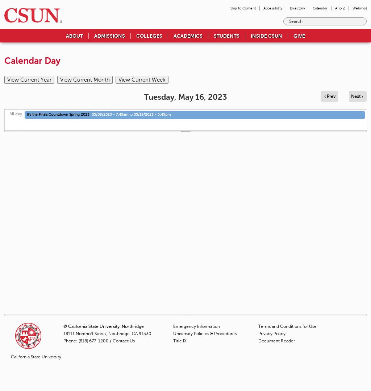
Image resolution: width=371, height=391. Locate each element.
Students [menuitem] (226, 36)
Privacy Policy (271, 333)
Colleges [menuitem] (149, 36)
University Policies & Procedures (205, 333)
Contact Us (124, 340)
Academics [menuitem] (188, 36)
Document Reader (276, 340)
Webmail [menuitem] (360, 8)
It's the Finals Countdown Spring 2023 (58, 114)
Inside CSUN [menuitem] (266, 36)
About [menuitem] (74, 36)
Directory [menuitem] (297, 8)
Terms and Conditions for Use (287, 326)
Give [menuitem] (299, 36)
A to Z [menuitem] (340, 8)
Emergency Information (196, 326)
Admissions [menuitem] (109, 36)
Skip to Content (243, 8)
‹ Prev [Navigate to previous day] (329, 96)
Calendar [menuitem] (320, 8)
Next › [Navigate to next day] (357, 96)
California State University (36, 356)
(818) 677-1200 (94, 340)
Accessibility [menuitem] (272, 8)
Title (180, 340)
